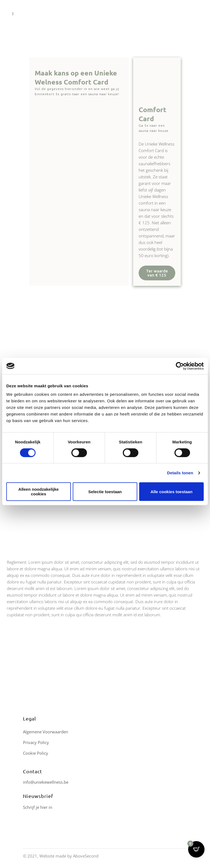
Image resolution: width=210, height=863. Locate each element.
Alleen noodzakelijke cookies (38, 491)
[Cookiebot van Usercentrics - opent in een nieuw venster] (180, 366)
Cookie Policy (35, 753)
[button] (157, 273)
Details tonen (180, 472)
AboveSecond (85, 856)
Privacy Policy (36, 742)
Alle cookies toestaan (171, 491)
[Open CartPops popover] (196, 849)
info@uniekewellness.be (45, 782)
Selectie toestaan (105, 491)
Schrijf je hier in (37, 807)
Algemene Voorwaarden (45, 731)
